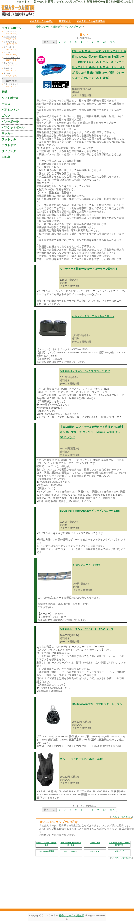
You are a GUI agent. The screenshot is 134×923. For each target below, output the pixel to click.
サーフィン (8, 52)
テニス (6, 104)
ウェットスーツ (10, 31)
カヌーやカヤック (11, 84)
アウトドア (9, 145)
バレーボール (10, 121)
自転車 (6, 157)
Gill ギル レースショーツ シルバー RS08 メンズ (86, 629)
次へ (112, 41)
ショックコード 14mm (86, 564)
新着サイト (65, 21)
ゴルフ (6, 115)
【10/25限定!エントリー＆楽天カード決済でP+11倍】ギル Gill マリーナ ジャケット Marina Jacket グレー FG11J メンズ (92, 432)
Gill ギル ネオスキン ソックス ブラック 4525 (85, 371)
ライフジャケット (11, 42)
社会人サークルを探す (41, 21)
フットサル (9, 139)
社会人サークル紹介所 (48, 26)
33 (104, 41)
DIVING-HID (95, 843)
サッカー (7, 133)
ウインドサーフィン (12, 58)
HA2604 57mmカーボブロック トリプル (97, 704)
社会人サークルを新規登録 (91, 21)
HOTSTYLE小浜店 (46, 851)
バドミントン (10, 109)
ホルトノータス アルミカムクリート (93, 316)
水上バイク (8, 73)
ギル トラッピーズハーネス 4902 (81, 759)
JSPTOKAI (94, 851)
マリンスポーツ (72, 26)
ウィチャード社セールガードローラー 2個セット (89, 268)
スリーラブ (119, 851)
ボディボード (9, 47)
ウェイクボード (10, 63)
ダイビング (9, 151)
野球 (4, 92)
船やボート (8, 68)
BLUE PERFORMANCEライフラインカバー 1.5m (90, 510)
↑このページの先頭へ (121, 817)
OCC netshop (70, 851)
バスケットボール (13, 127)
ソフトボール (10, 98)
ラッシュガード (10, 36)
